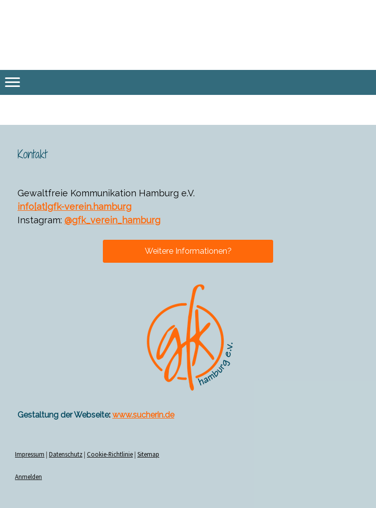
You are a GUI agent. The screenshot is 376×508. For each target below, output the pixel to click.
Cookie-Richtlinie (110, 454)
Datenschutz (65, 454)
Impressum (29, 454)
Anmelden (28, 477)
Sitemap (148, 454)
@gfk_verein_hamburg (112, 220)
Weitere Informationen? (188, 251)
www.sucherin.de (143, 415)
